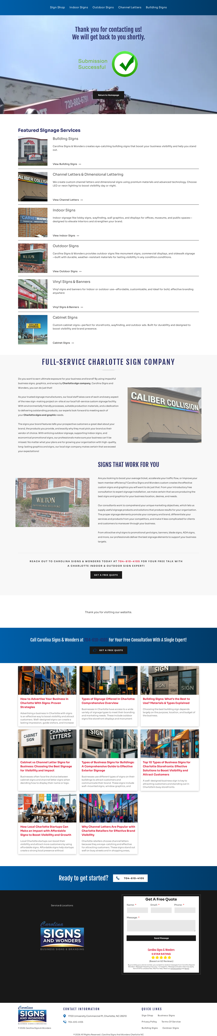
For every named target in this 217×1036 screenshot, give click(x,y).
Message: (132, 917)
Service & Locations (62, 905)
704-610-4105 (129, 561)
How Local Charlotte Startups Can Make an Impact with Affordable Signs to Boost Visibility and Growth (45, 831)
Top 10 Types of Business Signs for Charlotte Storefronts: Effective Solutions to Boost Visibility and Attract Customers (166, 768)
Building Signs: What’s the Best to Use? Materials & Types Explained (166, 701)
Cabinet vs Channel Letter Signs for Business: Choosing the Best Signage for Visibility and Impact (46, 766)
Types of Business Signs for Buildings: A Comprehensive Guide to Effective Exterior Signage (108, 766)
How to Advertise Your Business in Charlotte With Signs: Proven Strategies (44, 703)
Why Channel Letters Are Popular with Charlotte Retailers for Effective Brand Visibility (108, 831)
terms (187, 968)
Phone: (178, 904)
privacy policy (176, 968)
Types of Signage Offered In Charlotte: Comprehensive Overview (108, 701)
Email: (154, 904)
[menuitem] (57, 7)
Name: (130, 904)
